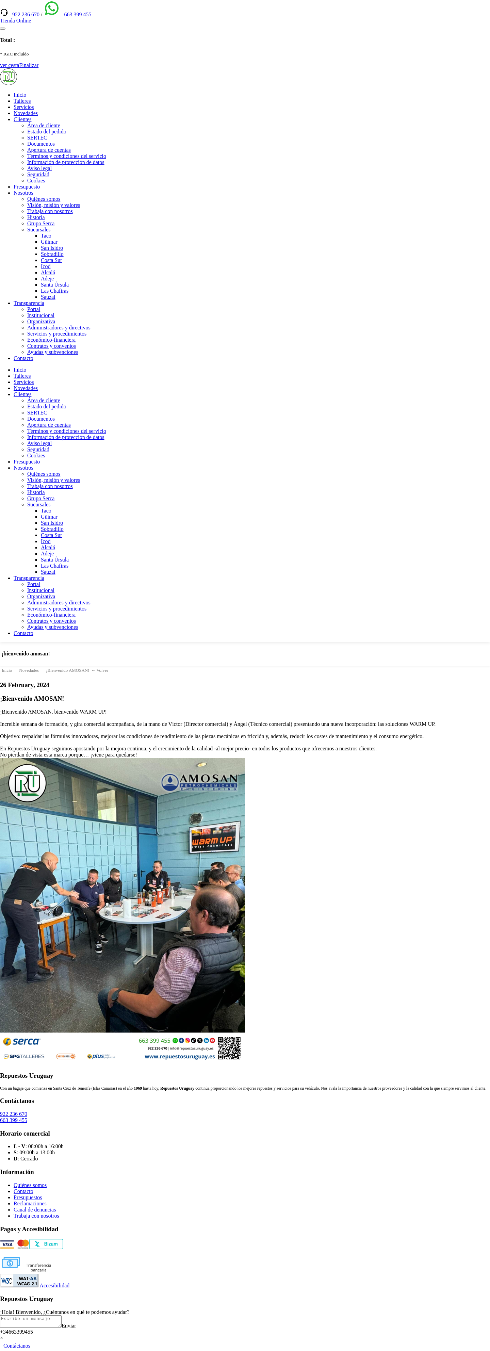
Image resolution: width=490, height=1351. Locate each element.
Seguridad (38, 174)
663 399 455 (77, 14)
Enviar (75, 1328)
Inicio (20, 95)
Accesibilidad (34, 1285)
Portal (33, 309)
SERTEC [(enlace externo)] (37, 138)
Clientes (22, 119)
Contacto (23, 358)
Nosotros (23, 193)
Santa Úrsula (55, 285)
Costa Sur (51, 260)
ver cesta (9, 65)
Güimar (49, 242)
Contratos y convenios (51, 346)
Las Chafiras (54, 291)
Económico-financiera (51, 340)
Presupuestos (28, 1197)
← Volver (99, 670)
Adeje (47, 278)
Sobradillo (52, 254)
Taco (46, 236)
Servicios (24, 107)
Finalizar (28, 65)
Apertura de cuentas (49, 150)
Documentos (41, 144)
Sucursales (38, 229)
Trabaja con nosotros (50, 211)
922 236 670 (26, 14)
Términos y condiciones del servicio (66, 156)
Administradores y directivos (59, 327)
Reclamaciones (30, 1203)
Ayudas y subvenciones (52, 352)
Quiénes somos (43, 199)
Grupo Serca (40, 223)
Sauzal (48, 297)
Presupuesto (27, 187)
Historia (36, 217)
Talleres (22, 101)
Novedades (26, 113)
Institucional (40, 315)
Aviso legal (39, 168)
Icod (45, 266)
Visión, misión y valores (53, 205)
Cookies (36, 180)
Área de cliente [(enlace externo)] (43, 125)
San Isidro (52, 248)
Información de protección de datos (65, 162)
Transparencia (29, 303)
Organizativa (41, 321)
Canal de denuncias (35, 1209)
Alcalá (48, 272)
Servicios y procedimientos (56, 334)
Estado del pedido (46, 131)
